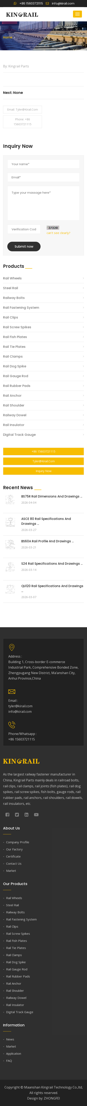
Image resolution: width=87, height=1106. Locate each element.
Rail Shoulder (13, 405)
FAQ (9, 1061)
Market (11, 871)
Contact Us (13, 863)
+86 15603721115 (28, 3)
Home (7, 37)
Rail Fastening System (21, 307)
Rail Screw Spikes (17, 327)
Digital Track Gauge (19, 434)
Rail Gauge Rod (15, 376)
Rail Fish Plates (15, 337)
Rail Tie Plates (14, 346)
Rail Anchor (12, 395)
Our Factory (14, 849)
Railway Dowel (14, 415)
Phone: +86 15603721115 (22, 121)
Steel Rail (10, 288)
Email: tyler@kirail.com (22, 109)
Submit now (24, 246)
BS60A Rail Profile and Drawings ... (47, 541)
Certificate (13, 856)
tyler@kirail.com (43, 461)
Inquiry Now (44, 471)
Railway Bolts (14, 297)
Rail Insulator (13, 425)
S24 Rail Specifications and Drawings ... (52, 563)
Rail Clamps (13, 356)
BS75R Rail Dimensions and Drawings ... (51, 496)
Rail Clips (10, 317)
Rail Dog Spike (14, 366)
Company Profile (17, 842)
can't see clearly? (58, 233)
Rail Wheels (12, 278)
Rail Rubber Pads (16, 385)
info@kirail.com (60, 3)
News (10, 1039)
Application (13, 1053)
